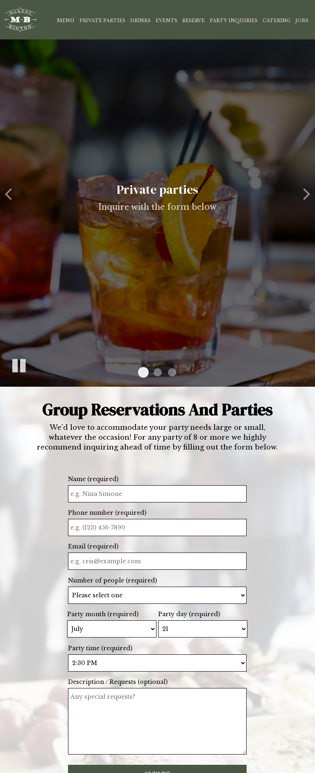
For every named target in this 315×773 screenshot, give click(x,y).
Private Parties (102, 20)
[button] (143, 372)
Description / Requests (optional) (118, 682)
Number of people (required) (112, 580)
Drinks (140, 20)
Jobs (301, 20)
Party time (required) (100, 648)
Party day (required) (189, 614)
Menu (66, 20)
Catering (276, 20)
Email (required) (93, 546)
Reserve (193, 20)
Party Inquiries (234, 20)
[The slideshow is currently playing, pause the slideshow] (18, 364)
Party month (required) (102, 614)
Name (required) (93, 479)
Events (166, 20)
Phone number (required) (107, 512)
